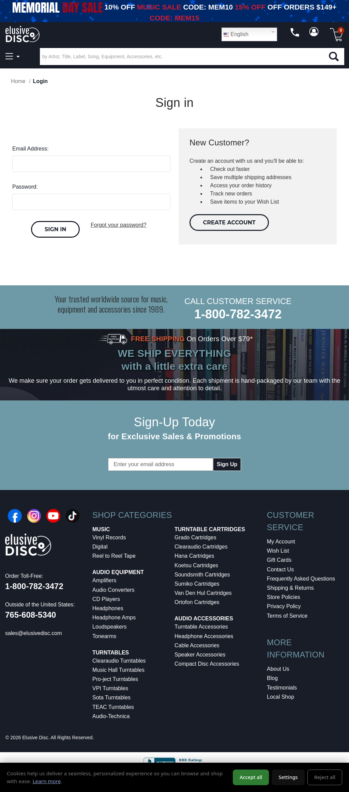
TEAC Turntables (113, 707)
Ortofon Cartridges (196, 602)
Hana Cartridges (194, 556)
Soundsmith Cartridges (202, 574)
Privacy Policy (284, 606)
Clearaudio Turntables (119, 661)
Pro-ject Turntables (115, 679)
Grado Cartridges (195, 537)
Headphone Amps (114, 617)
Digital (99, 547)
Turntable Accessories (201, 627)
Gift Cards (279, 560)
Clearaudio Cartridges (201, 547)
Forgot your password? (119, 225)
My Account (281, 541)
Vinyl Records (109, 537)
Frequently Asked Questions (301, 579)
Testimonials (282, 688)
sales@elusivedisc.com (33, 633)
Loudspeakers (109, 627)
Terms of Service (287, 616)
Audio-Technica (111, 716)
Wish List (278, 551)
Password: (25, 187)
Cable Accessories (196, 645)
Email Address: (30, 149)
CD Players (106, 599)
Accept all (251, 777)
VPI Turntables (110, 688)
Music (101, 529)
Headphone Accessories (203, 636)
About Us (278, 669)
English (236, 34)
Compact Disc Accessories (206, 664)
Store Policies (283, 597)
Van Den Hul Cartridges (203, 593)
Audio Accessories (203, 618)
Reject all (324, 777)
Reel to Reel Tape (114, 556)
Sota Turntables (111, 697)
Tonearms (104, 636)
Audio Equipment (118, 572)
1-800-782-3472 (238, 314)
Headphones (107, 608)
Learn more (47, 781)
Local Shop (280, 697)
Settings (288, 777)
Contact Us (280, 569)
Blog (272, 678)
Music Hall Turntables (118, 670)
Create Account (229, 222)
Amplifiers (104, 580)
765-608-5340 (30, 614)
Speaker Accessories (199, 655)
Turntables (110, 652)
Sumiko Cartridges (196, 584)
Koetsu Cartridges (196, 565)
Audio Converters (113, 590)
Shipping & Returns (290, 588)
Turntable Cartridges (209, 529)
